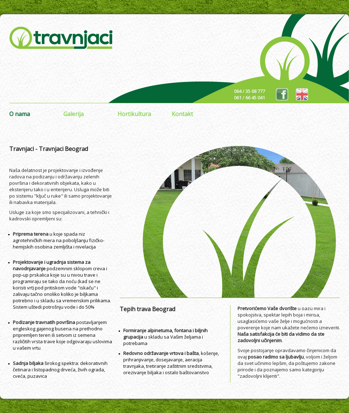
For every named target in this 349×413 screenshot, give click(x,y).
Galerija (73, 114)
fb (282, 94)
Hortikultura (134, 114)
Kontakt (182, 114)
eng (302, 94)
